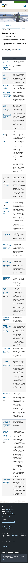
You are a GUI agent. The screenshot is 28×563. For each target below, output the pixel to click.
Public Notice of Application (8, 521)
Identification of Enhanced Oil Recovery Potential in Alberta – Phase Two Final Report (7, 245)
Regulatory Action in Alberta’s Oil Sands (6, 278)
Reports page (19, 54)
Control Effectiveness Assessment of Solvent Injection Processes (6, 108)
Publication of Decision (7, 526)
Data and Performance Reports (13, 27)
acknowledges (14, 535)
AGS (21, 2)
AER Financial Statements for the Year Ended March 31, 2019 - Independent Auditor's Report (6, 65)
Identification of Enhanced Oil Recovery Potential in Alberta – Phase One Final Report (7, 262)
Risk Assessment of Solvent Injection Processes (7, 116)
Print (10, 25)
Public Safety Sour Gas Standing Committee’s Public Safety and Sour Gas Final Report (7, 396)
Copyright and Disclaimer (7, 544)
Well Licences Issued (6, 524)
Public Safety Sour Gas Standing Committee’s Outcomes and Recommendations (6, 362)
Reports (23, 27)
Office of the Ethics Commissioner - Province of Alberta (6, 77)
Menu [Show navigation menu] (23, 10)
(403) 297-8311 (9, 509)
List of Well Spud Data (6, 528)
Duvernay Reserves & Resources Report (7, 133)
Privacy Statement (5, 546)
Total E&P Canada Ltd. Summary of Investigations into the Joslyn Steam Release (6, 424)
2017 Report (6, 185)
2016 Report (6, 182)
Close (4, 559)
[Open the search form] (25, 6)
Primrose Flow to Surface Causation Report (6, 234)
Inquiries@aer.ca (9, 511)
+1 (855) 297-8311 (11, 513)
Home (3, 27)
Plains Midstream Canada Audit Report (6, 202)
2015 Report (6, 180)
